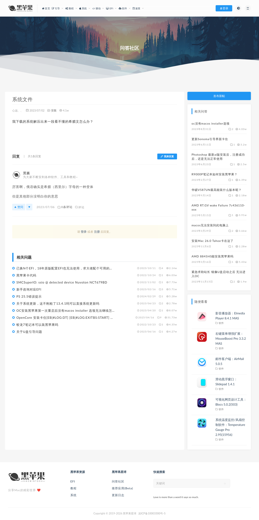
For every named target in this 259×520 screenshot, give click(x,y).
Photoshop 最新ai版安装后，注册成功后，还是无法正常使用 (218, 156)
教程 (73, 488)
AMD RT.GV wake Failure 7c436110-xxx (218, 207)
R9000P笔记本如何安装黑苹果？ (214, 174)
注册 (97, 231)
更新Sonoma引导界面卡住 (210, 139)
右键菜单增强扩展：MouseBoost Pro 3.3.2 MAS (230, 338)
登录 (84, 231)
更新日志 (118, 495)
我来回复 (167, 156)
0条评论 (64, 207)
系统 (73, 495)
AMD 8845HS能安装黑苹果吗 (212, 256)
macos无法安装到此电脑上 (210, 225)
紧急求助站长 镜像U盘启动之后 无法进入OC (219, 274)
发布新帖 (219, 96)
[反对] (29, 207)
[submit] (225, 483)
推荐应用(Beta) (122, 488)
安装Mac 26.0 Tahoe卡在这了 (212, 240)
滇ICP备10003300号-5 (152, 513)
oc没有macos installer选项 (211, 123)
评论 (79, 207)
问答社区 (118, 481)
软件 (221, 323)
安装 (53, 110)
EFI (72, 481)
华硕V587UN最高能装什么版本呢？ (217, 190)
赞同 (18, 207)
